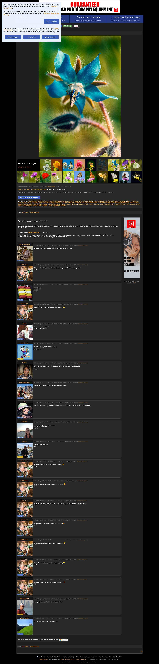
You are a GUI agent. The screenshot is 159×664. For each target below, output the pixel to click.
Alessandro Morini (66, 201)
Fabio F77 (41, 202)
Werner (63, 205)
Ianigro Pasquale (115, 202)
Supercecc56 (56, 205)
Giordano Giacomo (104, 202)
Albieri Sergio (44, 201)
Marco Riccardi (60, 204)
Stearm (50, 205)
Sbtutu (20, 205)
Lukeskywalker (28, 204)
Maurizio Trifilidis (83, 204)
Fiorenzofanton (49, 202)
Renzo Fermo (126, 204)
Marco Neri (52, 204)
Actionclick (32, 201)
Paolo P (107, 204)
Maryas (75, 204)
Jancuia (132, 202)
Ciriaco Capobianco (113, 201)
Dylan (19, 202)
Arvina (95, 201)
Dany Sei (129, 201)
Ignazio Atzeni (125, 202)
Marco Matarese (43, 204)
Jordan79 (21, 204)
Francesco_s (58, 202)
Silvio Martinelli (36, 205)
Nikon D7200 (22, 189)
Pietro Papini (51, 186)
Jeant (137, 202)
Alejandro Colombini (55, 201)
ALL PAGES (25, 212)
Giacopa (84, 202)
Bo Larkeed (103, 201)
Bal (98, 201)
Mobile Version (44, 659)
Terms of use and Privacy (68, 659)
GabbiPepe (78, 202)
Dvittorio (135, 201)
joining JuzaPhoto (34, 232)
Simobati (44, 205)
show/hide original (83, 245)
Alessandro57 (77, 201)
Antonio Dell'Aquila (86, 201)
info (134, 282)
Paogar (102, 204)
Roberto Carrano (135, 204)
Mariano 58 (69, 204)
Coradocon (123, 201)
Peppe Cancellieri (116, 204)
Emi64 (24, 202)
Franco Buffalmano (68, 202)
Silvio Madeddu (27, 205)
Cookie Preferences (81, 659)
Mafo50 (36, 204)
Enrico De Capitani (32, 202)
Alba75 (38, 201)
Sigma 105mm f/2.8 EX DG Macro (36, 189)
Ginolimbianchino (93, 202)
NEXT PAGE (34, 212)
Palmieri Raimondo (94, 204)
